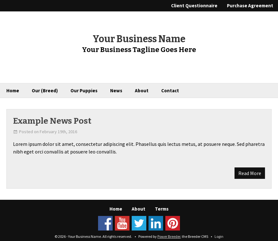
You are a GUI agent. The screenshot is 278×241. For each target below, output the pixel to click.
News (116, 91)
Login (219, 236)
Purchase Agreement (250, 6)
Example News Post (52, 121)
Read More (249, 173)
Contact (170, 91)
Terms (162, 209)
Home (12, 91)
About (142, 91)
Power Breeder (168, 236)
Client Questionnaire (194, 6)
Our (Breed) (45, 91)
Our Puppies (83, 91)
